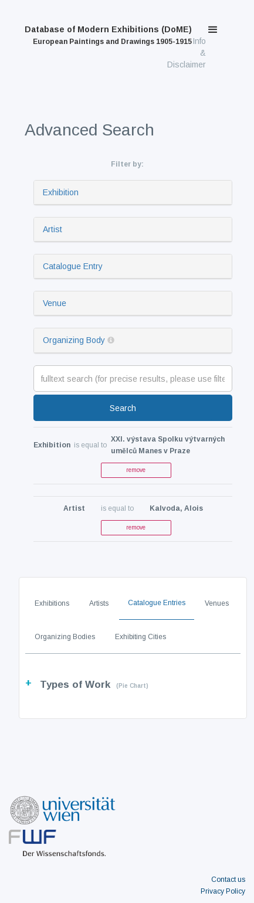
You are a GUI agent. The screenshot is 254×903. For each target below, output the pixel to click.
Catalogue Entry (73, 266)
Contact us (228, 879)
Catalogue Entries (156, 603)
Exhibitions (52, 603)
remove (135, 470)
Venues (217, 603)
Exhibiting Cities (140, 637)
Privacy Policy (223, 891)
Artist (52, 229)
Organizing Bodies (65, 637)
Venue (54, 303)
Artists (99, 603)
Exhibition (61, 192)
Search (123, 408)
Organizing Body (74, 340)
